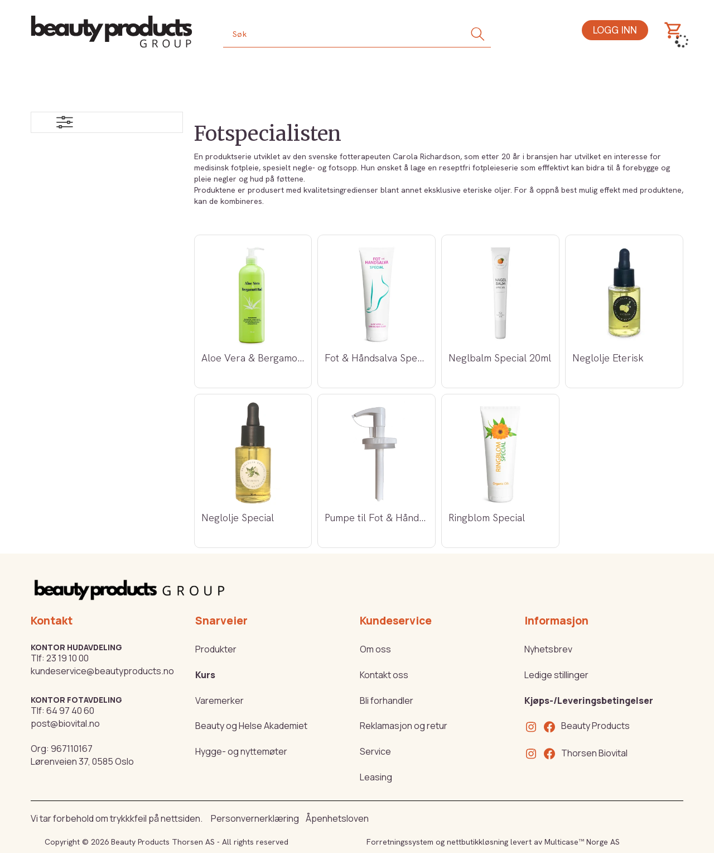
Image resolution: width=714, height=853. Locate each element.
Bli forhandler (386, 700)
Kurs (205, 675)
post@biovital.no (65, 723)
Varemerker (219, 700)
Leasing (376, 777)
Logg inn (615, 29)
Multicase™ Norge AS (582, 842)
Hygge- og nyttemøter (241, 751)
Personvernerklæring (255, 818)
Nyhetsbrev (548, 649)
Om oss (375, 649)
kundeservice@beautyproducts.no (102, 671)
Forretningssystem (399, 842)
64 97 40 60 (70, 710)
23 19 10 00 (67, 658)
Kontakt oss (384, 675)
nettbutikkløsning (477, 842)
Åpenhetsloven (337, 818)
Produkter (216, 649)
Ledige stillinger (556, 675)
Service (375, 751)
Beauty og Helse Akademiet (251, 725)
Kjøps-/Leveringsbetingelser (588, 700)
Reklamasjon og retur (403, 725)
